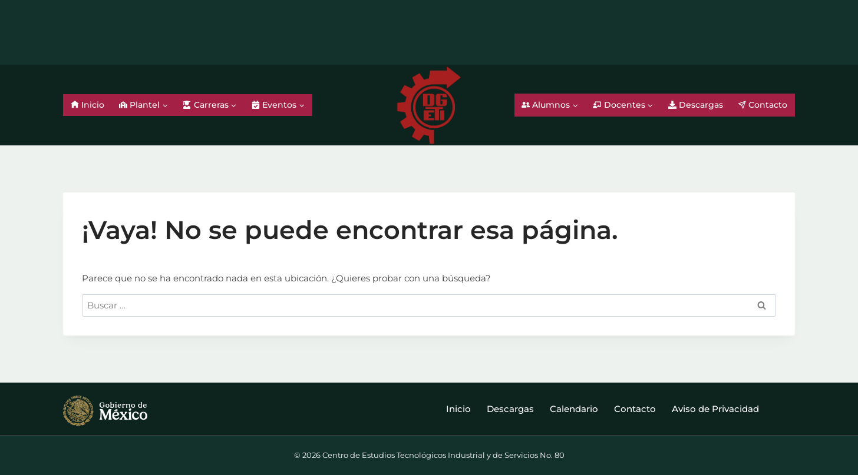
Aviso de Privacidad (715, 408)
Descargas (695, 104)
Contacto (762, 104)
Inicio (87, 104)
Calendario (574, 408)
